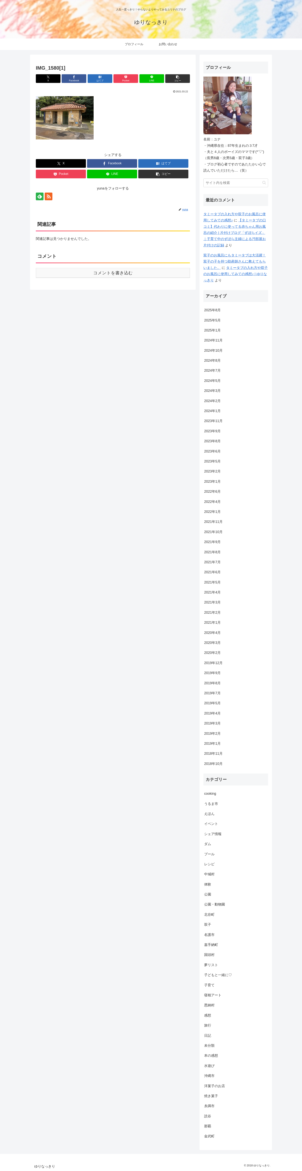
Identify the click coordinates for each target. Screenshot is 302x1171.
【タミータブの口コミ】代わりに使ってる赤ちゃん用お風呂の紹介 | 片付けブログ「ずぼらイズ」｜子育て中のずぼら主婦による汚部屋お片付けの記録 (234, 232)
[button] (177, 78)
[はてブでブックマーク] (100, 78)
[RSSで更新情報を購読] (48, 196)
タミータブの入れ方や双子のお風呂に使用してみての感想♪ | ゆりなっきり (235, 274)
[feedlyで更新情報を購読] (40, 196)
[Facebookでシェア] (74, 78)
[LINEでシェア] (151, 78)
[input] (235, 183)
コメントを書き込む (113, 272)
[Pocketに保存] (125, 78)
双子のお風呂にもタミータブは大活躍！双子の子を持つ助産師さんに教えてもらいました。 (234, 261)
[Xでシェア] (48, 78)
